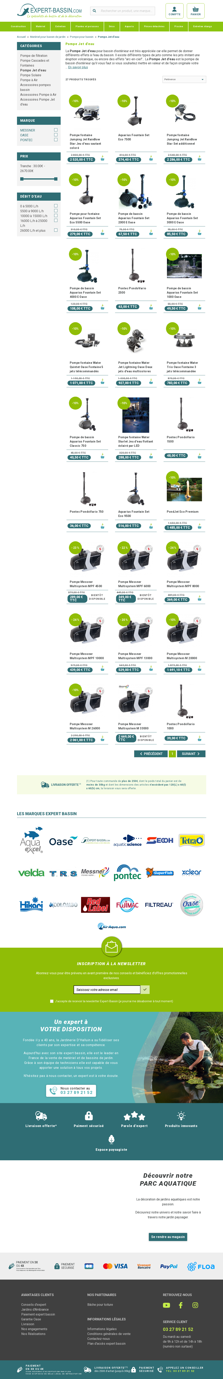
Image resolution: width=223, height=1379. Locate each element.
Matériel (40, 26)
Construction (18, 26)
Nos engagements (34, 1329)
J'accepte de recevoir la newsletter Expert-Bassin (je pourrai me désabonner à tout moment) (114, 1001)
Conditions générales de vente (109, 1334)
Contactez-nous (98, 1339)
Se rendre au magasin (168, 1237)
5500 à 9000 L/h (32, 211)
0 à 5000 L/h (29, 206)
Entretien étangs (202, 26)
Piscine (178, 26)
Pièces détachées (154, 26)
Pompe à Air (29, 80)
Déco (112, 26)
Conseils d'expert (33, 1305)
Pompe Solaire (30, 75)
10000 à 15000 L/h (33, 216)
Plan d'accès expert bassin (106, 1344)
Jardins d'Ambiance (35, 1309)
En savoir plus (78, 67)
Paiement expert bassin (38, 1314)
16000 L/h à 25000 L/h (33, 223)
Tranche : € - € (32, 168)
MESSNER (27, 130)
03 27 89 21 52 (183, 1371)
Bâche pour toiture (100, 1305)
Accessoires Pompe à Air (38, 95)
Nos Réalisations (33, 1334)
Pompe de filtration (33, 56)
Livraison (27, 1324)
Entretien (60, 26)
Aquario (129, 26)
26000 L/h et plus (32, 231)
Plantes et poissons (87, 26)
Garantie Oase (31, 1319)
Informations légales (102, 1329)
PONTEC (26, 140)
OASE (24, 135)
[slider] (21, 179)
